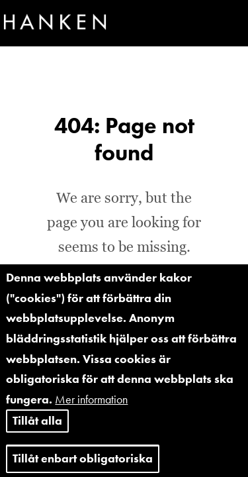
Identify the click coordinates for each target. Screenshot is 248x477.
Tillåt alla (37, 431)
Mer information (91, 409)
